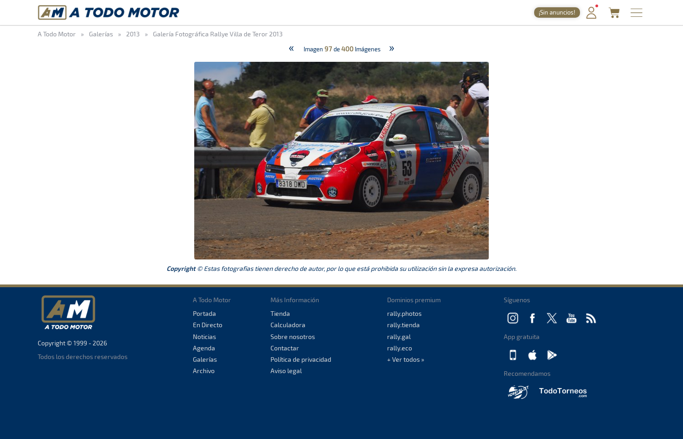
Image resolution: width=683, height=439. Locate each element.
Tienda (280, 313)
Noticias (204, 336)
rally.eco (399, 348)
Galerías (205, 359)
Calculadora (287, 325)
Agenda (204, 348)
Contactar (284, 348)
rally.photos (404, 313)
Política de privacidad (300, 359)
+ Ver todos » (405, 359)
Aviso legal (286, 370)
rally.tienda (403, 325)
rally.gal (399, 336)
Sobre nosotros (292, 336)
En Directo (207, 325)
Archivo (204, 370)
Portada (204, 313)
